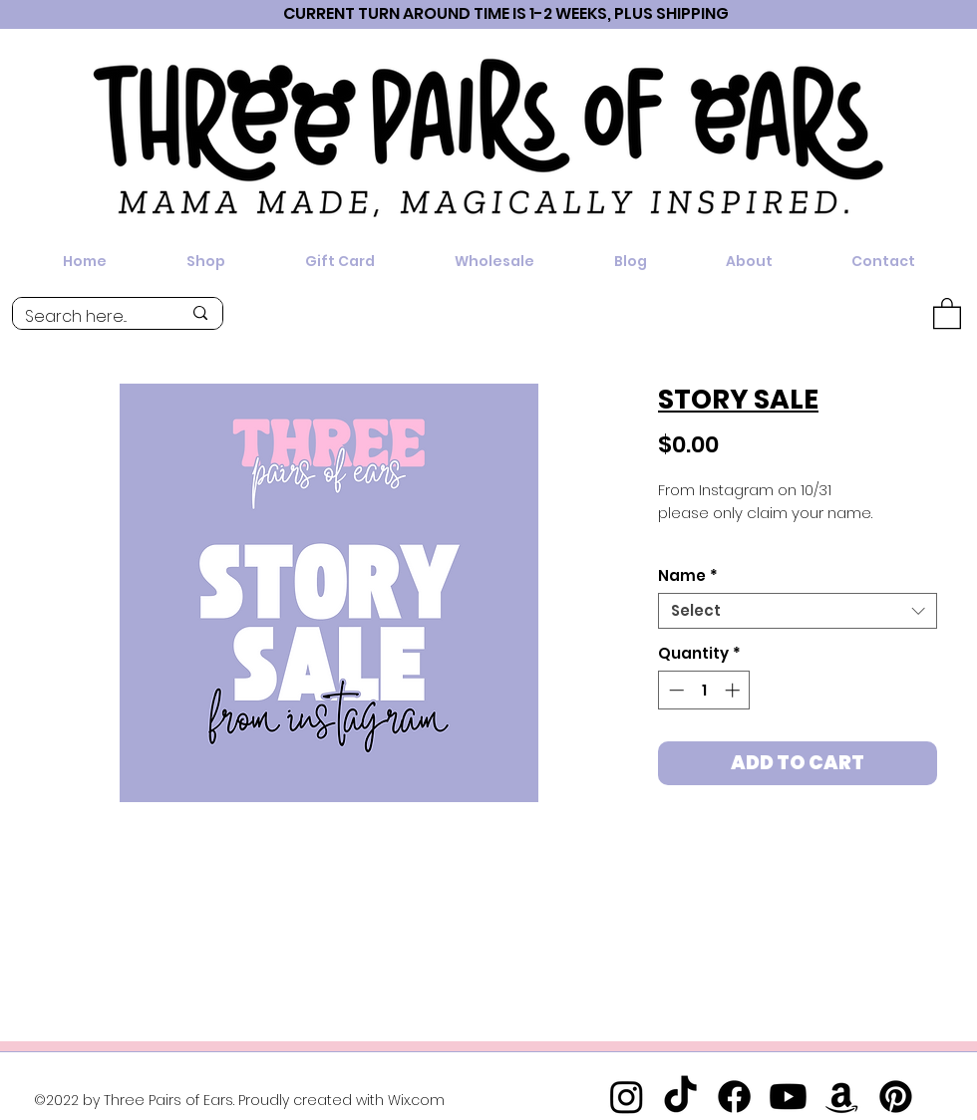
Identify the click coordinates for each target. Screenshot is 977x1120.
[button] (947, 312)
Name (688, 576)
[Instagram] (626, 1096)
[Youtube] (788, 1096)
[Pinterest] (895, 1096)
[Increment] (734, 690)
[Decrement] (674, 690)
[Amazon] (841, 1096)
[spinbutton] (704, 690)
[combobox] (797, 611)
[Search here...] (88, 317)
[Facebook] (734, 1096)
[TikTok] (680, 1096)
